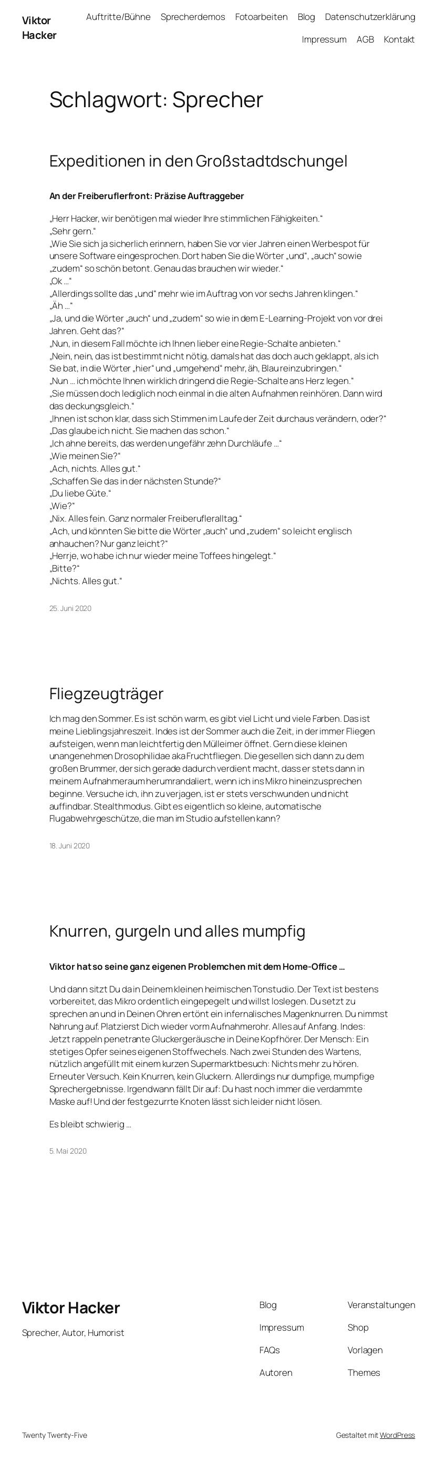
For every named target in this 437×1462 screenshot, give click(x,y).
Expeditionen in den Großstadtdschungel (198, 161)
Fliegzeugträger (106, 693)
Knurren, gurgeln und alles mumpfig (177, 931)
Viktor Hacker (39, 27)
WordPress (397, 1435)
